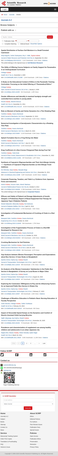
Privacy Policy (34, 447)
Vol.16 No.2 (8, 306)
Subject (2, 419)
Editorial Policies (35, 419)
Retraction (33, 444)
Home (5, 14)
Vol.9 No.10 (22, 235)
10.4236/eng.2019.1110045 (12, 223)
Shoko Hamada (24, 332)
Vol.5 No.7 (21, 143)
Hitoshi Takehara (25, 184)
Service (3, 433)
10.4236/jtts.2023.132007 (12, 294)
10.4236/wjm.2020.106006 (12, 250)
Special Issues (34, 430)
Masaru (13, 332)
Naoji (13, 170)
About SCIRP (35, 413)
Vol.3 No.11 (8, 104)
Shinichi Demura (16, 101)
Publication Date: (9, 41)
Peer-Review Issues (36, 424)
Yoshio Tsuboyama (16, 55)
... (35, 343)
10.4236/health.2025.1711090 (13, 77)
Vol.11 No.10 (13, 221)
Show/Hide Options (36, 44)
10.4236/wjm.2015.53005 (12, 133)
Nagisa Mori (4, 332)
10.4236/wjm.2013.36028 (12, 119)
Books (2, 422)
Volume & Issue (5, 447)
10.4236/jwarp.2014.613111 (12, 60)
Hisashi (23, 260)
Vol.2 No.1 (34, 172)
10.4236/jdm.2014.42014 (12, 209)
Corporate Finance (34, 192)
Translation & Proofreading (8, 441)
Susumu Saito (15, 184)
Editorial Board (24, 44)
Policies (33, 433)
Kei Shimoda (5, 170)
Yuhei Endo (15, 153)
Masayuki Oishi (5, 218)
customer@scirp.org (9, 365)
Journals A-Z (4, 416)
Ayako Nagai (33, 332)
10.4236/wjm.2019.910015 (12, 238)
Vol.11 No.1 (37, 155)
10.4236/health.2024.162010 (13, 308)
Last (44, 343)
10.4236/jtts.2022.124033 (12, 279)
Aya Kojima (15, 318)
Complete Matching (10, 44)
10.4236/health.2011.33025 (12, 337)
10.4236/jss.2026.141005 (12, 92)
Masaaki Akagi (22, 170)
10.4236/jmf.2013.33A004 (12, 189)
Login (4, 9)
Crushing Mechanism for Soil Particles (15, 242)
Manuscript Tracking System (9, 436)
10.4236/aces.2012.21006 (12, 175)
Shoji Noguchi (5, 55)
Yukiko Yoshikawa (26, 303)
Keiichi (5, 184)
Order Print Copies (6, 439)
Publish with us (8, 30)
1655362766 (7, 370)
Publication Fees (35, 427)
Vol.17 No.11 (9, 75)
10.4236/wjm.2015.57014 (12, 145)
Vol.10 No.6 (22, 247)
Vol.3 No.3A (25, 187)
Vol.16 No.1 (28, 320)
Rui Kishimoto (28, 204)
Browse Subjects (8, 25)
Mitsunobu (18, 204)
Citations (44, 60)
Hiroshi (5, 101)
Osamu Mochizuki (17, 114)
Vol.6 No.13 (30, 58)
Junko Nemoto (5, 303)
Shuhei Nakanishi (6, 204)
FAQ (1, 444)
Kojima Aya (14, 260)
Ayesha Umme (5, 260)
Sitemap (2, 424)
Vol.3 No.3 (8, 335)
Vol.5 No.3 (21, 131)
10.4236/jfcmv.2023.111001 (12, 158)
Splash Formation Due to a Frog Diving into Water (19, 138)
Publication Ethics (35, 439)
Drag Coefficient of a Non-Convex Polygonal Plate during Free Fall (25, 150)
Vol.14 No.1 (24, 89)
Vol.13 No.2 (28, 291)
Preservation (34, 441)
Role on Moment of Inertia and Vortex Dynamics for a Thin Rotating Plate (28, 111)
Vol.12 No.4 (28, 277)
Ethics (32, 416)
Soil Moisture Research (35, 63)
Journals (11, 14)
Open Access (34, 436)
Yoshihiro (6, 114)
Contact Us (3, 427)
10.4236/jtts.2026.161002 (12, 323)
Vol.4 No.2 (21, 206)
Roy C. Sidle (26, 55)
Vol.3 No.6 (21, 116)
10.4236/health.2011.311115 (13, 106)
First (13, 343)
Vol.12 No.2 (28, 262)
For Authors (33, 422)
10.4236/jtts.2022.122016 (12, 264)
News (2, 430)
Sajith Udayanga (6, 318)
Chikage (6, 72)
